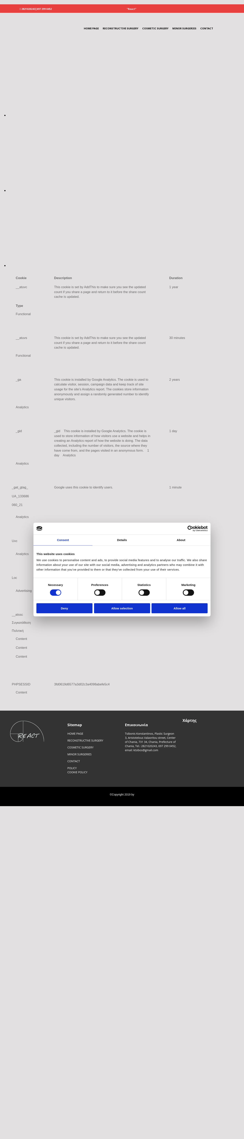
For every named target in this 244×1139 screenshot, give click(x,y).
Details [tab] (122, 539)
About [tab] (181, 539)
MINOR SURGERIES (184, 28)
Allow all (180, 608)
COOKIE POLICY (77, 772)
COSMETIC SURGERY (155, 28)
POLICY (72, 768)
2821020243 (28, 9)
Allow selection (122, 608)
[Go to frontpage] (21, 31)
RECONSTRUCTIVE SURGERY (120, 28)
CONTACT (206, 28)
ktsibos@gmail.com (145, 750)
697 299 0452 (44, 9)
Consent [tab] (63, 539)
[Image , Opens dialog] (126, 115)
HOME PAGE (91, 28)
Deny (64, 608)
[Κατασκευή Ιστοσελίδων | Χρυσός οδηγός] (6, 802)
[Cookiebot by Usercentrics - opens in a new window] (190, 528)
